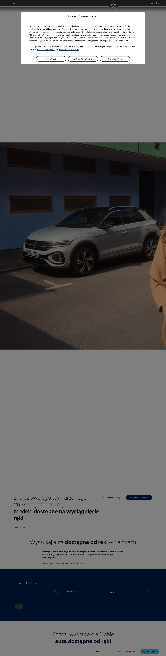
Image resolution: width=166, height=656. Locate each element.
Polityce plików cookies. (69, 49)
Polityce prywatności (46, 49)
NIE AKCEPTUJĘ (115, 59)
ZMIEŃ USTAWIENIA (83, 59)
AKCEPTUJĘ (51, 59)
